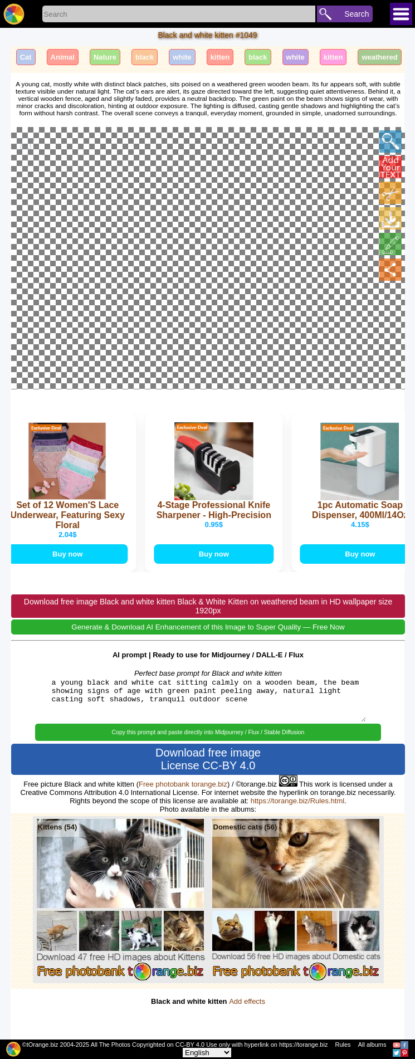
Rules (342, 1044)
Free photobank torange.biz (183, 784)
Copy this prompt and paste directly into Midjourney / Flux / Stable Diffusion (208, 732)
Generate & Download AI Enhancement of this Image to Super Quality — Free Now (207, 627)
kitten (220, 57)
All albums (372, 1044)
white (182, 57)
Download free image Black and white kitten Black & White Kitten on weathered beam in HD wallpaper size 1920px (208, 607)
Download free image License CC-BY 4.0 (208, 759)
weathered (379, 57)
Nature (105, 57)
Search (356, 13)
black (144, 57)
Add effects (247, 1001)
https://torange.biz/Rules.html (297, 801)
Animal (63, 57)
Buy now (70, 554)
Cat (26, 57)
